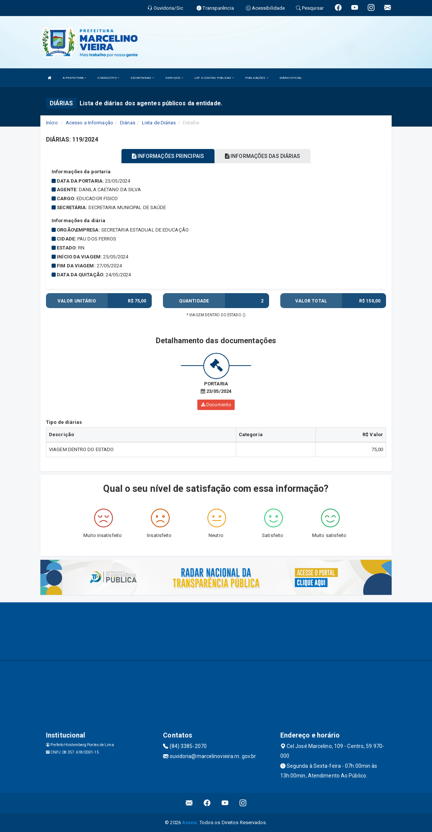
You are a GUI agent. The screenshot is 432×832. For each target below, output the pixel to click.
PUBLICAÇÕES (256, 78)
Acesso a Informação (89, 122)
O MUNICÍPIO (108, 78)
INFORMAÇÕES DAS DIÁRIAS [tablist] (262, 156)
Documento (216, 404)
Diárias (127, 122)
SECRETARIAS (142, 78)
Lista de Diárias (159, 122)
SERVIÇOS (174, 78)
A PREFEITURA (74, 78)
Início (52, 122)
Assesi (189, 822)
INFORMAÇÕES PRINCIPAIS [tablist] (168, 156)
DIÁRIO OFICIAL (291, 78)
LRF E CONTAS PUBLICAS (214, 78)
